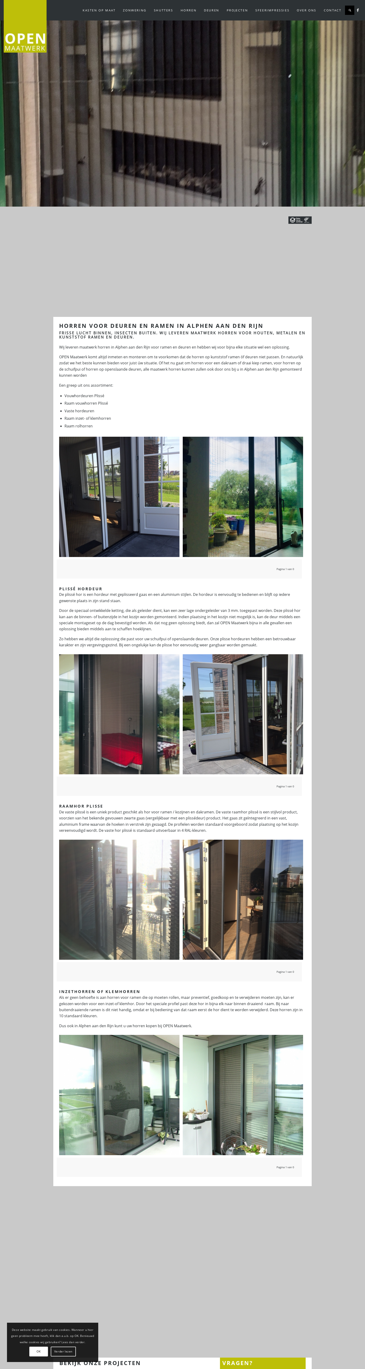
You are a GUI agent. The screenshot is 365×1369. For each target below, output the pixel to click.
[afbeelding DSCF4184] (121, 1097)
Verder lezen (63, 1351)
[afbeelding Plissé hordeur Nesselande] (121, 901)
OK (39, 1351)
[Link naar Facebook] (357, 10)
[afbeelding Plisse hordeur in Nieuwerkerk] (245, 498)
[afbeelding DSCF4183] (245, 1097)
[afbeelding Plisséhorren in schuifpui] (121, 716)
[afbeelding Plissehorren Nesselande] (121, 498)
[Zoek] (349, 10)
